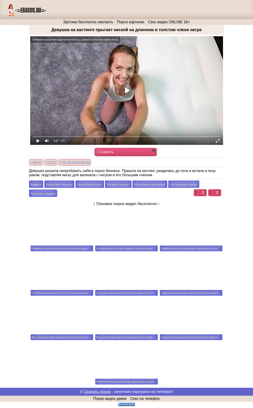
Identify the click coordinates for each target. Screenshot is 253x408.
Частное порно (43, 193)
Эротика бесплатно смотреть (88, 22)
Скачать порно (97, 391)
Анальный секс (90, 184)
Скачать (125, 151)
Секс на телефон (145, 399)
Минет (36, 184)
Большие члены (59, 184)
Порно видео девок (109, 399)
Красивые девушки (150, 184)
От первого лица (183, 184)
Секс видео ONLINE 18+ (169, 22)
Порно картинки (130, 22)
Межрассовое (118, 184)
